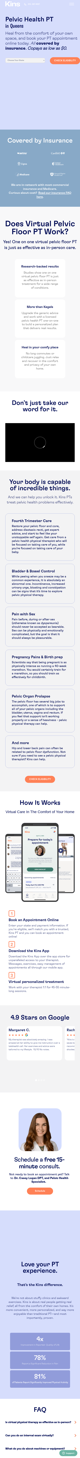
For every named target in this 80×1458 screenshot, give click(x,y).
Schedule (40, 1191)
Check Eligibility (40, 779)
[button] (73, 1054)
